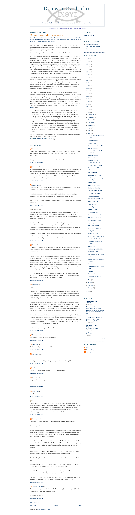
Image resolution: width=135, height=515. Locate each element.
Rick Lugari (35, 335)
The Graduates (92, 204)
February (90, 285)
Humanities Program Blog (93, 49)
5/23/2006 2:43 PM (36, 205)
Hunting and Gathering (94, 188)
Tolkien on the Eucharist (94, 228)
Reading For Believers (92, 44)
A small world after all (94, 239)
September (91, 122)
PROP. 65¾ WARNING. (92, 328)
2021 (87, 72)
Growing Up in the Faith (94, 214)
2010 (87, 101)
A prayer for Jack (92, 209)
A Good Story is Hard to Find (94, 317)
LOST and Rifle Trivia (94, 193)
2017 (87, 83)
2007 (87, 109)
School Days (91, 207)
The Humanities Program (93, 46)
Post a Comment (34, 502)
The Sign (90, 271)
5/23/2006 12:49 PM (37, 162)
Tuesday (88, 302)
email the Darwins (89, 35)
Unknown (34, 167)
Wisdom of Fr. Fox (93, 201)
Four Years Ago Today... (94, 220)
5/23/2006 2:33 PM (36, 180)
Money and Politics (93, 251)
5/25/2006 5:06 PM (36, 414)
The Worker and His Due (94, 276)
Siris (87, 332)
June (89, 130)
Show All (103, 338)
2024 (87, 64)
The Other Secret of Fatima (95, 263)
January (90, 288)
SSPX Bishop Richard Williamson (46, 41)
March (90, 282)
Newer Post (33, 505)
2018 (87, 80)
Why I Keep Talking (93, 225)
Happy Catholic (90, 307)
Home (56, 505)
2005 (87, 291)
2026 (87, 58)
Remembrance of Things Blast (96, 146)
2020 (87, 74)
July (89, 128)
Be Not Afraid (91, 274)
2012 (87, 96)
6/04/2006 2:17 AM (36, 498)
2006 (87, 112)
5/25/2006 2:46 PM (36, 396)
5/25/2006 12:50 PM (37, 387)
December (91, 114)
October (90, 120)
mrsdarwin (35, 185)
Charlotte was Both (91, 301)
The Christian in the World (95, 165)
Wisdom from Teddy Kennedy (96, 236)
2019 (87, 77)
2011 (87, 99)
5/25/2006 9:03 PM (36, 482)
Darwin (34, 149)
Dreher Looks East (93, 233)
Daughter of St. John (37, 486)
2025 (87, 61)
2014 (87, 91)
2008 (87, 107)
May (89, 133)
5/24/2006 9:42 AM (36, 240)
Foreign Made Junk (93, 212)
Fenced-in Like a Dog (93, 196)
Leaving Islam (91, 231)
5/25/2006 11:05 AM (37, 373)
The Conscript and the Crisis (95, 249)
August (90, 125)
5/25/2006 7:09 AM (36, 340)
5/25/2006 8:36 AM (36, 363)
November (91, 117)
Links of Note (89, 334)
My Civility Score (92, 172)
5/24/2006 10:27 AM (37, 330)
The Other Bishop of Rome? (95, 190)
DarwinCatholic (68, 8)
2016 (87, 85)
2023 (87, 66)
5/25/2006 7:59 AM (36, 349)
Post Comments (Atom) (43, 509)
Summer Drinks (92, 182)
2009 (87, 104)
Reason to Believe (93, 140)
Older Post (79, 505)
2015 (87, 88)
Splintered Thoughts (90, 350)
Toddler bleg (91, 158)
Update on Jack (92, 143)
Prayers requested (92, 223)
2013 (87, 93)
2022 (87, 69)
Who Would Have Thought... (95, 217)
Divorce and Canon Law (94, 175)
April (89, 280)
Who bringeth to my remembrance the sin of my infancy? (96, 150)
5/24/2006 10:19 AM (37, 280)
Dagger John (91, 246)
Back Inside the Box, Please (95, 198)
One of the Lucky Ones (94, 185)
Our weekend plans (93, 155)
